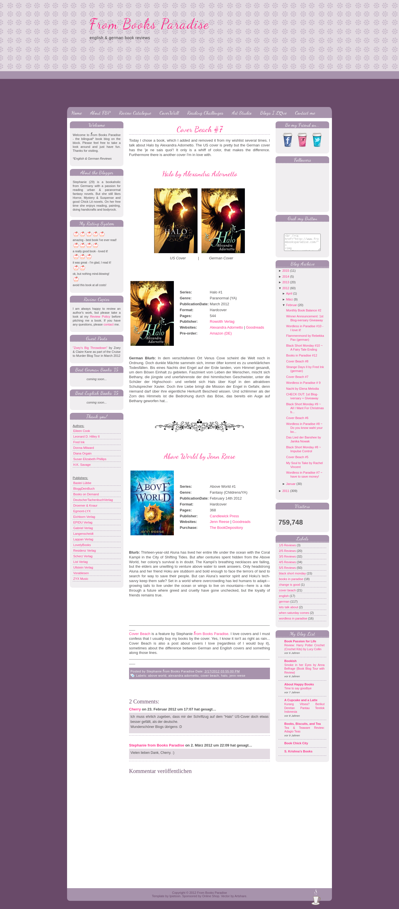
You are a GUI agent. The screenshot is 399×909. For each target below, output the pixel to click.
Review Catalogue (135, 113)
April (289, 297)
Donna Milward (83, 447)
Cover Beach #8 (297, 365)
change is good (290, 589)
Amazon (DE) (221, 333)
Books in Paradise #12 (301, 359)
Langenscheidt (83, 533)
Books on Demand (86, 494)
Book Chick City (296, 747)
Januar (291, 488)
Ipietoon (174, 896)
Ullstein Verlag (83, 567)
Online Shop (210, 896)
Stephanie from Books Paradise (156, 745)
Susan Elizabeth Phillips (89, 459)
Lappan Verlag (83, 539)
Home (76, 113)
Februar (291, 309)
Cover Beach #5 (297, 461)
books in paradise (291, 583)
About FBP (100, 113)
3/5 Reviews (288, 560)
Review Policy (100, 316)
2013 (285, 286)
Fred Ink (79, 442)
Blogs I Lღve (273, 113)
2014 (285, 280)
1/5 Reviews (288, 549)
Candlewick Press (224, 516)
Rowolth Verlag (222, 321)
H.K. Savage (82, 464)
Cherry (135, 709)
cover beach (210, 675)
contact (108, 324)
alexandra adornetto (183, 675)
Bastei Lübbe (82, 483)
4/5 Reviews (288, 566)
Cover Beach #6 (297, 422)
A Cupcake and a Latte (301, 704)
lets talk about (289, 611)
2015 (285, 275)
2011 (285, 495)
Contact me (305, 113)
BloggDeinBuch (84, 488)
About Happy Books (299, 688)
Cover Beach (139, 634)
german (284, 605)
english (284, 600)
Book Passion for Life (300, 645)
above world (157, 675)
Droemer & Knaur (85, 505)
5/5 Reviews (288, 572)
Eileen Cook (81, 431)
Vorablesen (81, 573)
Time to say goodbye (298, 692)
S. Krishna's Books (298, 755)
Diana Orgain (82, 453)
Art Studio (242, 113)
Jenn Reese (219, 522)
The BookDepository (226, 527)
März (289, 303)
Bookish (290, 665)
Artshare (240, 896)
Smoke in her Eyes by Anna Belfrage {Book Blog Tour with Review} (304, 673)
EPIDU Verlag (82, 522)
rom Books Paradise (211, 634)
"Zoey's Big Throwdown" (90, 347)
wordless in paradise (293, 622)
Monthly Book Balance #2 (303, 314)
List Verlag (80, 561)
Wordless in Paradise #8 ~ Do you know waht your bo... (304, 432)
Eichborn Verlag (84, 516)
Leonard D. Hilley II (86, 436)
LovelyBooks (82, 545)
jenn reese (237, 675)
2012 (285, 292)
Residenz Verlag (84, 550)
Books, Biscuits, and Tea (302, 728)
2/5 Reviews (288, 555)
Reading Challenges (205, 113)
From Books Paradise (149, 23)
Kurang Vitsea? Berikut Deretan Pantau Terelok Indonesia (304, 712)
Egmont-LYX (82, 511)
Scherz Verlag (82, 556)
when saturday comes (294, 617)
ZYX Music (80, 578)
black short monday (293, 577)
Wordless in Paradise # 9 (303, 387)
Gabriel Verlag (83, 528)
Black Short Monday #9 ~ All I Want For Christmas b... (305, 412)
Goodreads (255, 327)
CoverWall (169, 113)
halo (224, 675)
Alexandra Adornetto (226, 327)
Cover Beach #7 (200, 129)
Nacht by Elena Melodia (302, 393)
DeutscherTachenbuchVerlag (93, 500)
